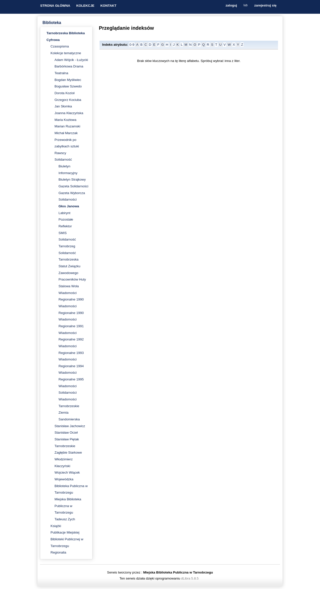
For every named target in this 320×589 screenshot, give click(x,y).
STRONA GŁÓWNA (55, 5)
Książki (55, 526)
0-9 (132, 44)
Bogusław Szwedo (68, 86)
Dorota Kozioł (64, 93)
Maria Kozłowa (65, 120)
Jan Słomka (63, 106)
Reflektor (65, 226)
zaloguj (231, 5)
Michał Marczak (66, 133)
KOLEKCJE (85, 5)
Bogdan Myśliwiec (67, 80)
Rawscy (60, 153)
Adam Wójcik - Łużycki (71, 60)
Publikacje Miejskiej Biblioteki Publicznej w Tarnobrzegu (66, 539)
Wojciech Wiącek (67, 472)
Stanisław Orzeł (66, 432)
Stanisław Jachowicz (69, 426)
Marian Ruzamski (67, 126)
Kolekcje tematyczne (65, 53)
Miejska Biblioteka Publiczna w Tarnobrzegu (67, 505)
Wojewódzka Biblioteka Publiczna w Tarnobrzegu (71, 485)
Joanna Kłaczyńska (68, 113)
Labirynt (64, 213)
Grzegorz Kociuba (67, 100)
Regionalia (58, 552)
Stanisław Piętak (66, 439)
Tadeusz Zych (64, 519)
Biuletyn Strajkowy (72, 179)
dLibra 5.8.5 (190, 578)
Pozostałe (65, 219)
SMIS (62, 233)
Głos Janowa (68, 206)
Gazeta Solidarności (73, 186)
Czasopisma (59, 46)
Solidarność (63, 159)
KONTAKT (108, 5)
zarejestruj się (265, 5)
